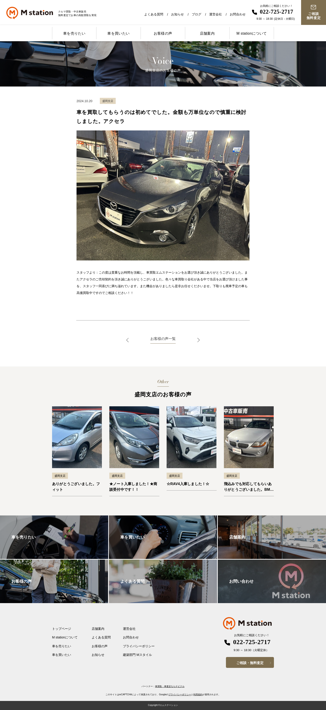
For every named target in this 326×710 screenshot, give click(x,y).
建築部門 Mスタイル (137, 655)
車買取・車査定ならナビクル (170, 686)
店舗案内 (207, 33)
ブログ (196, 14)
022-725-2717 (276, 12)
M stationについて (251, 33)
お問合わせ (238, 14)
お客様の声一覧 (163, 339)
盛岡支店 (60, 475)
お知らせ (177, 14)
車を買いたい (118, 33)
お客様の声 (163, 33)
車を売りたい (74, 33)
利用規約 (197, 694)
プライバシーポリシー (139, 646)
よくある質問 (153, 14)
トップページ (61, 629)
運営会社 (215, 14)
